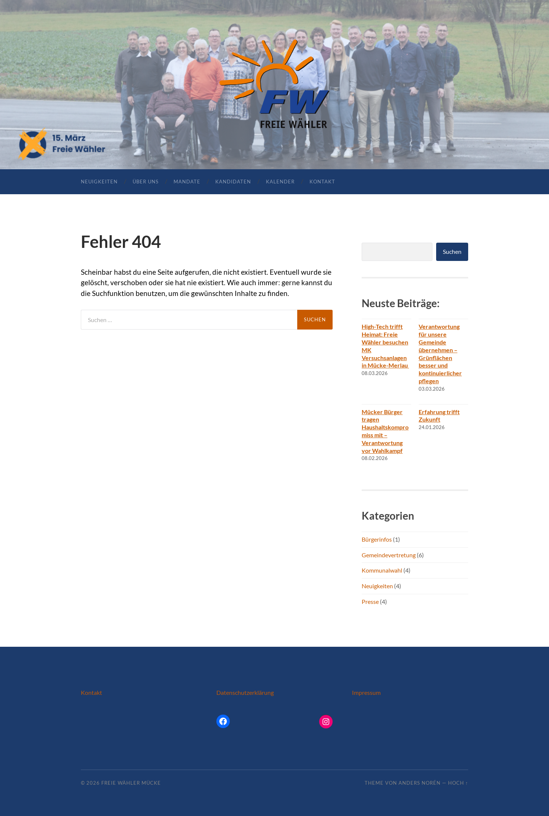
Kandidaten (233, 182)
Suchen (452, 251)
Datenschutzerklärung (245, 692)
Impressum (366, 692)
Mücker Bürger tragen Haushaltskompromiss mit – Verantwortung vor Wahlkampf (385, 431)
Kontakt (322, 182)
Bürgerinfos (377, 539)
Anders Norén (420, 783)
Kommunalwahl (382, 570)
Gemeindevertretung (389, 554)
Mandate (187, 182)
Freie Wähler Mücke (131, 783)
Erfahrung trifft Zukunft (439, 415)
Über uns (146, 182)
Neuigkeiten (99, 182)
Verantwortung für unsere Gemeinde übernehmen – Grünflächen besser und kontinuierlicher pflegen (440, 353)
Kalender (280, 182)
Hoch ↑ (458, 783)
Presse (370, 601)
